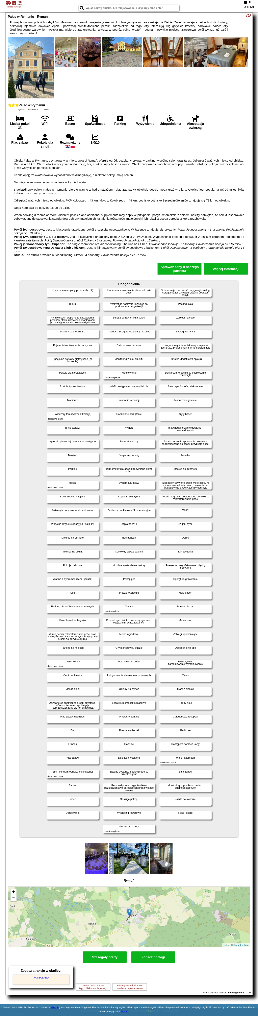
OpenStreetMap (241, 945)
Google (55, 1007)
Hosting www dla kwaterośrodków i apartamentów (130, 987)
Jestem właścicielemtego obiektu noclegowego (93, 987)
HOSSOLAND (41, 977)
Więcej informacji (226, 269)
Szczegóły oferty (105, 957)
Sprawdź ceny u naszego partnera (180, 269)
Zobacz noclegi (153, 957)
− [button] (13, 898)
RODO (125, 1011)
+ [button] (13, 892)
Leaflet (226, 945)
